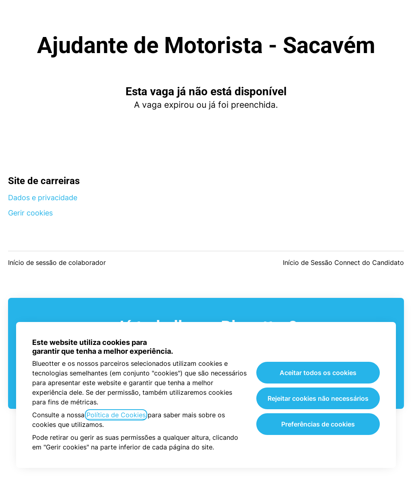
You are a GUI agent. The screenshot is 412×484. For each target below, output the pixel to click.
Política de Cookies (116, 415)
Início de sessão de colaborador (57, 262)
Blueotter (206, 16)
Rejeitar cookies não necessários (318, 398)
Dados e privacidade (42, 197)
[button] (396, 16)
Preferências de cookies (318, 424)
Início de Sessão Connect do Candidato (343, 262)
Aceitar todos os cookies (318, 373)
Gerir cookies (30, 213)
